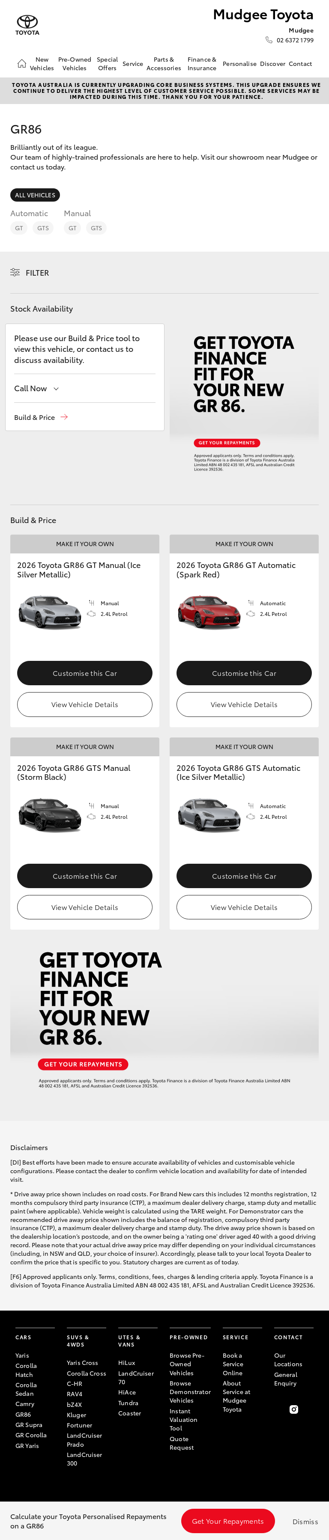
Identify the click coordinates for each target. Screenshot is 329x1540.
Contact (300, 63)
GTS (42, 227)
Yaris (22, 1355)
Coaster (129, 1413)
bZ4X (74, 1404)
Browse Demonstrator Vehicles (190, 1392)
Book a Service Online (233, 1364)
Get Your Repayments (228, 1520)
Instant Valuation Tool (183, 1419)
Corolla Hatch (26, 1369)
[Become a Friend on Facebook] (279, 1409)
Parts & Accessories (164, 63)
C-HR (75, 1383)
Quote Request (182, 1442)
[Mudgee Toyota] (27, 25)
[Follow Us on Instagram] (294, 1409)
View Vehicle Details (84, 704)
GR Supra (28, 1424)
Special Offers (107, 63)
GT (19, 227)
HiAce (127, 1392)
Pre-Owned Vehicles (74, 63)
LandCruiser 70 (136, 1377)
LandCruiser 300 (84, 1458)
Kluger (76, 1414)
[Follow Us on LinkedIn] (308, 1409)
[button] (41, 417)
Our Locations (288, 1359)
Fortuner (79, 1425)
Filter (37, 272)
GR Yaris (27, 1445)
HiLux (126, 1362)
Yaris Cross (83, 1362)
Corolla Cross (86, 1373)
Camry (24, 1403)
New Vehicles (42, 63)
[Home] (21, 63)
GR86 (23, 1414)
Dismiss (305, 1521)
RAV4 (75, 1393)
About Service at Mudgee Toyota (236, 1396)
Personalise (240, 63)
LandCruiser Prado (84, 1439)
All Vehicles (35, 194)
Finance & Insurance (202, 63)
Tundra (128, 1402)
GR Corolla (31, 1434)
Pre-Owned (189, 1337)
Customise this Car (85, 673)
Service (133, 63)
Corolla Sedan (26, 1388)
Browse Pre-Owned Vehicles (187, 1364)
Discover (272, 63)
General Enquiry (285, 1378)
